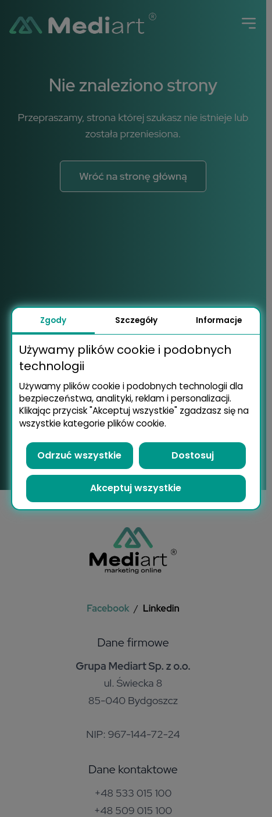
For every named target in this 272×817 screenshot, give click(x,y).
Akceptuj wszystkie (135, 488)
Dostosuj (192, 455)
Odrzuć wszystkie (79, 455)
